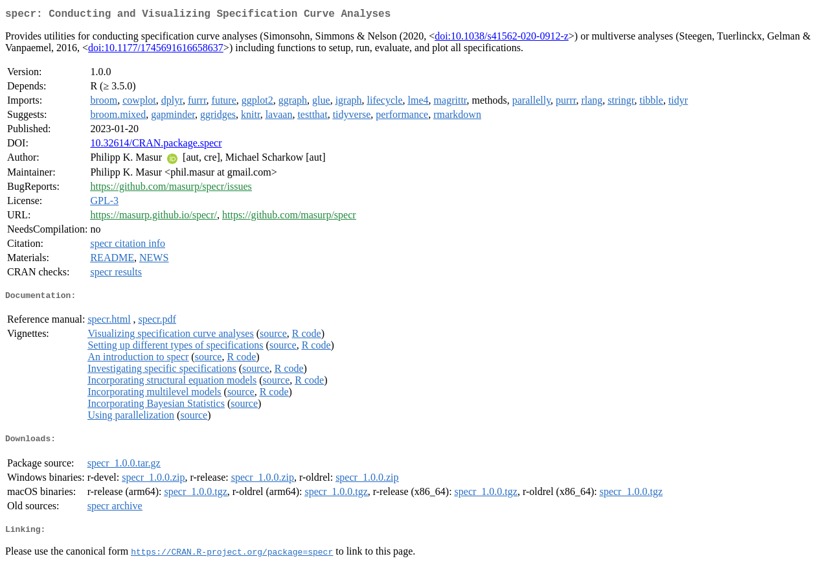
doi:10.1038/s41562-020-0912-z (502, 38)
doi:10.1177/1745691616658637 (155, 50)
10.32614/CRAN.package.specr (155, 145)
